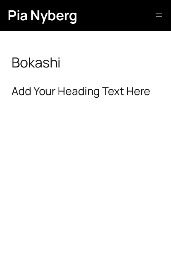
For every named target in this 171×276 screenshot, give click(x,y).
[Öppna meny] (158, 15)
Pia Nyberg (42, 15)
